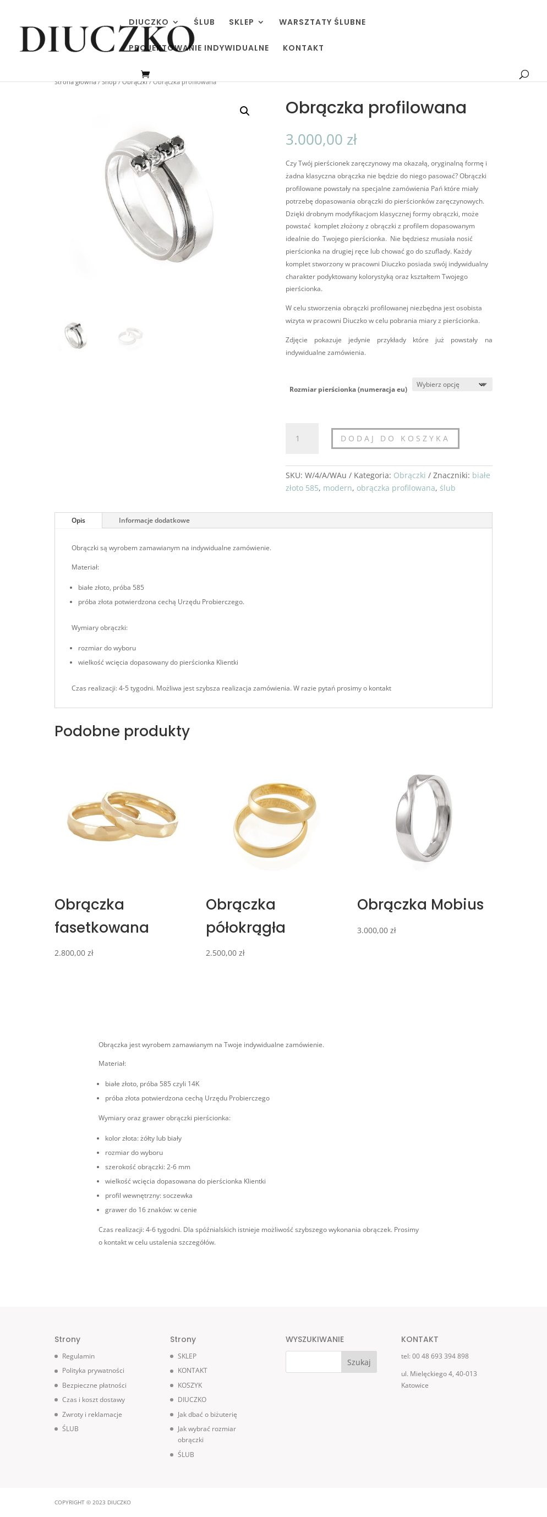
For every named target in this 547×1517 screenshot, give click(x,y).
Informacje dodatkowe (154, 520)
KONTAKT (303, 48)
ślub (448, 488)
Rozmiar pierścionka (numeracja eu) (348, 389)
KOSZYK (190, 1385)
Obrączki (134, 82)
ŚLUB (204, 23)
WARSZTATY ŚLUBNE (322, 23)
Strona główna (75, 82)
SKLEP (241, 23)
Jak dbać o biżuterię (207, 1414)
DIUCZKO (149, 23)
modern (337, 488)
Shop (109, 82)
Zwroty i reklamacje (92, 1414)
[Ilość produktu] (302, 438)
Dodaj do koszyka (395, 438)
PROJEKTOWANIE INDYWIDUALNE (199, 48)
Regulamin (78, 1356)
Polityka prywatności (93, 1370)
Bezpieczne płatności (94, 1385)
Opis (78, 520)
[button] (245, 111)
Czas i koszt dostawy (93, 1399)
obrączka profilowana (396, 488)
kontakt (380, 688)
